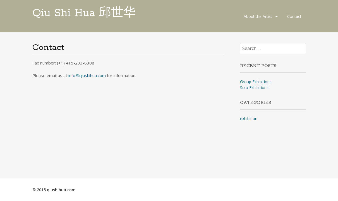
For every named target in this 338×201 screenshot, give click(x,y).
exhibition (248, 118)
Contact (294, 16)
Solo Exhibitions (254, 87)
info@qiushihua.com (87, 75)
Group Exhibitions (256, 81)
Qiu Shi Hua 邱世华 (84, 13)
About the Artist (258, 16)
